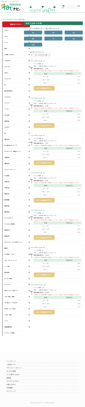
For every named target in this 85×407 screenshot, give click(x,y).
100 (33, 44)
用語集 (8, 378)
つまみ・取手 (8, 315)
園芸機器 (6, 200)
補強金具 (6, 163)
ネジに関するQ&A (12, 374)
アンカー (6, 109)
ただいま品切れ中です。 (44, 88)
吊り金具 (8, 19)
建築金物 (6, 236)
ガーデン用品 (8, 278)
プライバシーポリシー (14, 368)
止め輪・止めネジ (9, 54)
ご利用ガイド (11, 364)
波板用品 (6, 121)
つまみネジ (7, 60)
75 (53, 38)
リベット (6, 103)
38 (53, 32)
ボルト (6, 36)
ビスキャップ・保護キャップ (12, 151)
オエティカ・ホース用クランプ (13, 242)
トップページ (11, 361)
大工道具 (6, 175)
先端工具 (6, 187)
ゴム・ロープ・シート (10, 260)
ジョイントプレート (10, 169)
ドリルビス (7, 97)
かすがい (6, 127)
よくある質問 (11, 371)
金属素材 (6, 157)
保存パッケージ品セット (11, 290)
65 (33, 38)
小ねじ (6, 30)
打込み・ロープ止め (10, 309)
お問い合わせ (11, 384)
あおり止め (21, 19)
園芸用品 (6, 206)
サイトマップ (11, 391)
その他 (15, 19)
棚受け (6, 248)
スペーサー (7, 66)
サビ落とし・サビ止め (10, 302)
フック (6, 321)
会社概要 (9, 388)
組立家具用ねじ (8, 91)
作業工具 (6, 181)
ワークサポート (8, 218)
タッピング (7, 79)
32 (33, 32)
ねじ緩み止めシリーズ (10, 145)
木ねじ (6, 72)
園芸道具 (6, 212)
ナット (6, 42)
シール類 (6, 266)
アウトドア (7, 284)
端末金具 (6, 139)
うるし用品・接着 (9, 296)
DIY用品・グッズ (9, 254)
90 (74, 38)
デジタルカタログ (12, 381)
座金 (5, 48)
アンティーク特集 (9, 333)
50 (74, 32)
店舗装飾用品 (8, 327)
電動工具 (6, 194)
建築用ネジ (7, 230)
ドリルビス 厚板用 (9, 224)
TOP (3, 19)
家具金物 (6, 272)
